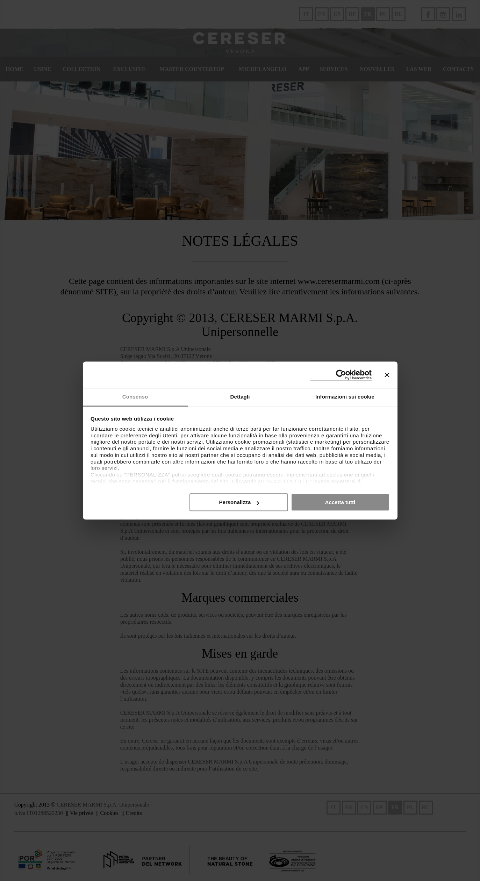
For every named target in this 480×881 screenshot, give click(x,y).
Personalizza (239, 502)
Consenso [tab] (135, 397)
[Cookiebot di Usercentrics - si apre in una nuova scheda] (341, 375)
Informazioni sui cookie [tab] (344, 397)
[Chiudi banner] (387, 374)
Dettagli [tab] (240, 397)
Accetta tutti (340, 502)
